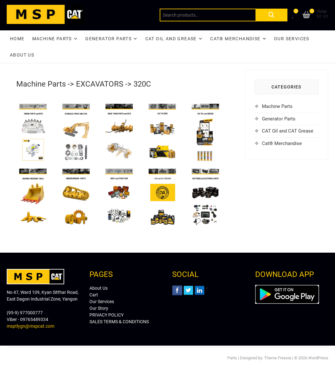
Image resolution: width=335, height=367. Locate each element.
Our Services (291, 38)
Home (17, 38)
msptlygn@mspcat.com (30, 326)
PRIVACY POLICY (106, 314)
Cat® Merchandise (282, 143)
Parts (232, 358)
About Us (22, 54)
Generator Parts (108, 38)
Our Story (98, 308)
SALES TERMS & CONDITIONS (119, 321)
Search (271, 15)
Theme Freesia (277, 358)
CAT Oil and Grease (171, 38)
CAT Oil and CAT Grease (287, 131)
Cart (93, 294)
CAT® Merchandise (235, 38)
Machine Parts (52, 38)
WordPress (318, 358)
